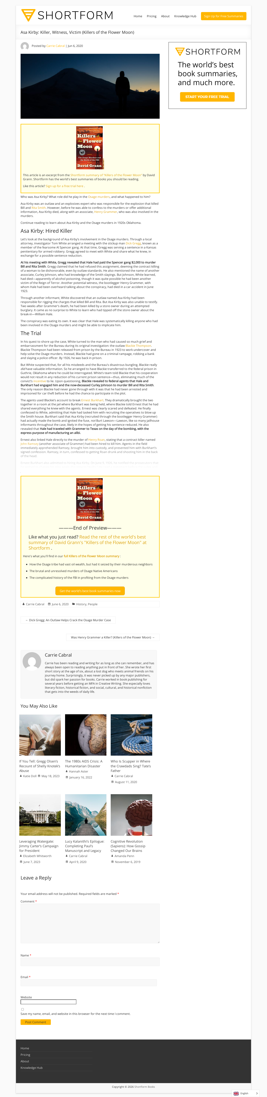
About (165, 16)
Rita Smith (39, 208)
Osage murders (99, 197)
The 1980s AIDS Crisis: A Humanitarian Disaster (83, 762)
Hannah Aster (78, 770)
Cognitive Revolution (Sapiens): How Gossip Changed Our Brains (128, 844)
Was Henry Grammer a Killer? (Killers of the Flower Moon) (113, 636)
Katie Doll (30, 774)
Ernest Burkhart (92, 400)
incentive (39, 381)
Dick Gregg (133, 243)
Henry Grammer (105, 212)
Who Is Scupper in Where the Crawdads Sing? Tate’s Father (131, 764)
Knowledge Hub (185, 16)
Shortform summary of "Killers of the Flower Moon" (106, 175)
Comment (29, 900)
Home (138, 16)
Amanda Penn (124, 854)
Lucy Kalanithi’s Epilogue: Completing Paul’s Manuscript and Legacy (84, 844)
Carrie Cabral (55, 46)
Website (26, 996)
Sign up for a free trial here (65, 186)
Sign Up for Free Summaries (223, 16)
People (93, 602)
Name (26, 954)
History (81, 602)
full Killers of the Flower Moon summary (92, 556)
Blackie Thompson (138, 346)
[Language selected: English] (246, 1093)
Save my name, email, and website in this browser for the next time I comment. (76, 1012)
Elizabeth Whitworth (37, 854)
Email (26, 976)
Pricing (151, 16)
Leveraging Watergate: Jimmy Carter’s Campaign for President (38, 844)
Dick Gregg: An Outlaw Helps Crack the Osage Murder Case (68, 618)
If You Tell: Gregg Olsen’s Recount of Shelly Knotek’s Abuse (39, 764)
